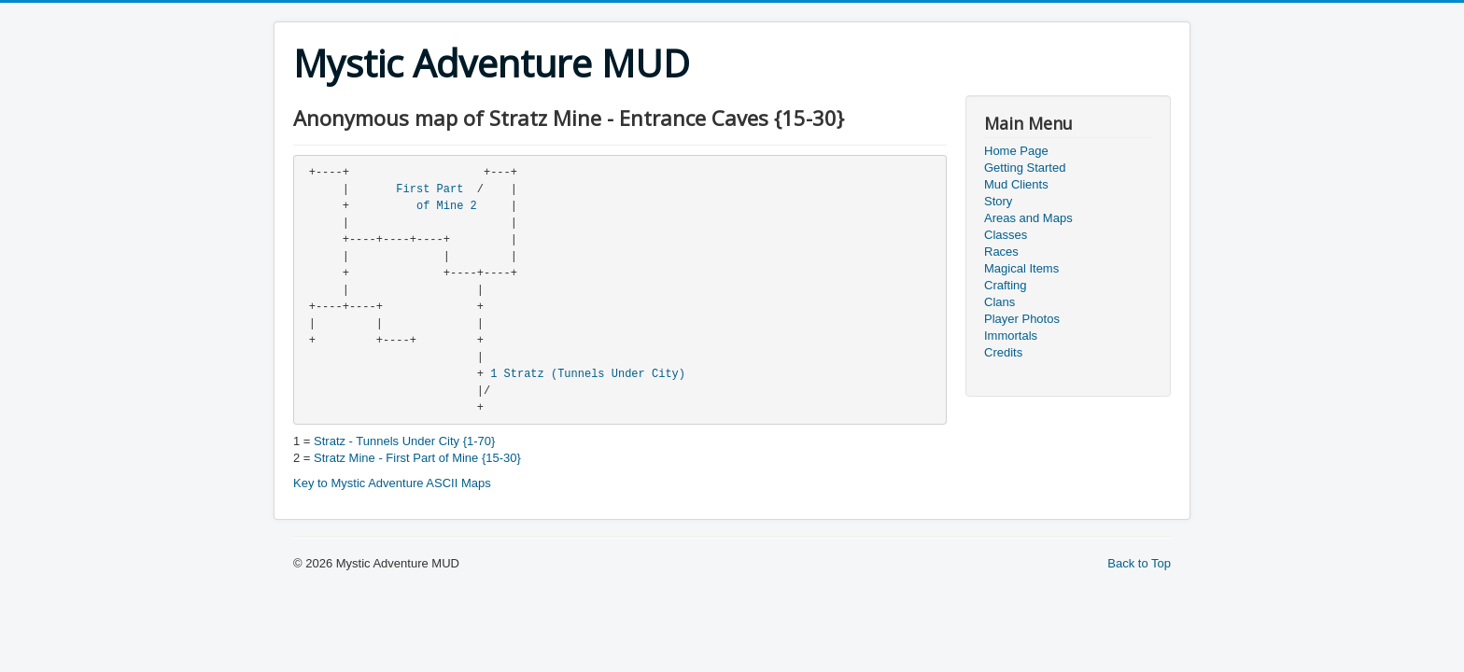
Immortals (1010, 336)
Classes (1005, 235)
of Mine (439, 206)
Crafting (1005, 285)
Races (1001, 252)
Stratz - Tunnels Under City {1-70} (404, 441)
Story (998, 201)
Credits (1003, 352)
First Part (429, 189)
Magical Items (1021, 268)
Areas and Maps (1028, 218)
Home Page (1016, 151)
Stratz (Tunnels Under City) (594, 374)
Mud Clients (1016, 184)
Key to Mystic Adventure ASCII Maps (392, 483)
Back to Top (1139, 563)
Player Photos (1022, 319)
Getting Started (1024, 168)
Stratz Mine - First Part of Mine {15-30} (417, 458)
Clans (999, 302)
